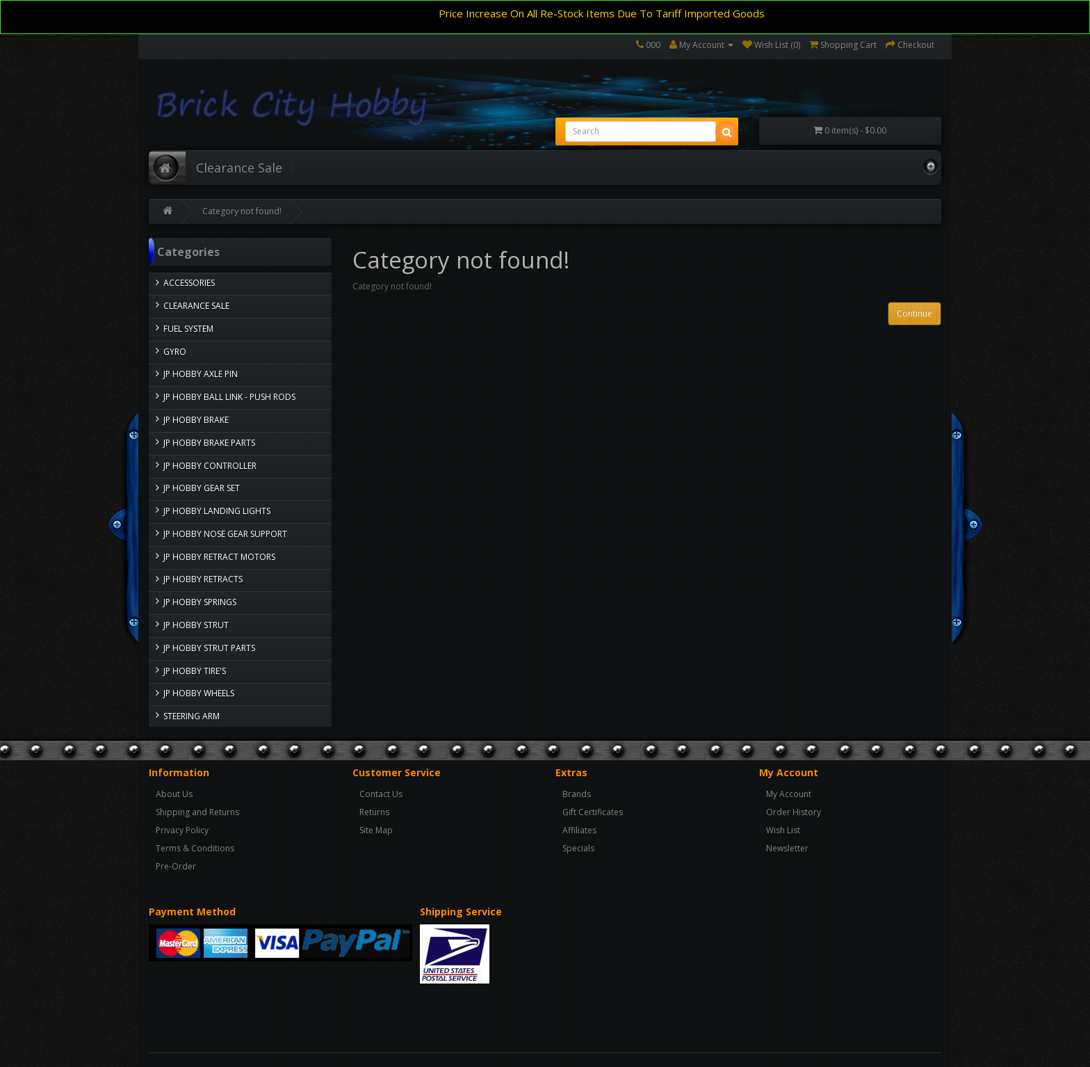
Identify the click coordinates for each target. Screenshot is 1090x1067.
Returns (374, 812)
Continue (914, 313)
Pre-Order (176, 866)
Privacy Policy (182, 830)
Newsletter (787, 848)
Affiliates (579, 830)
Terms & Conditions (195, 848)
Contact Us (380, 794)
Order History (793, 812)
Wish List (783, 830)
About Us (174, 794)
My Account (788, 794)
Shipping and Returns (197, 812)
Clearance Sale (239, 167)
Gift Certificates (592, 812)
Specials (578, 848)
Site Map (376, 830)
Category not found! (242, 211)
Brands (576, 794)
